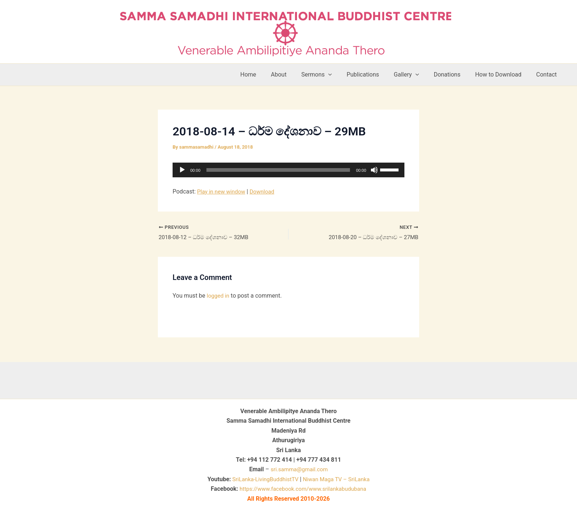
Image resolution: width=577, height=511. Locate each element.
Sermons (333, 75)
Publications (376, 74)
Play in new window (222, 191)
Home (270, 74)
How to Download (502, 74)
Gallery (416, 75)
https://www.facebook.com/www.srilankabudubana (303, 488)
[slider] (278, 170)
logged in (219, 296)
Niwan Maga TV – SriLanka (338, 479)
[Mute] (374, 170)
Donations (454, 74)
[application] (288, 170)
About (298, 74)
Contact (548, 74)
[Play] (182, 170)
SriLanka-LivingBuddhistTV (262, 479)
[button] (344, 75)
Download (265, 191)
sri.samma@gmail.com (299, 469)
